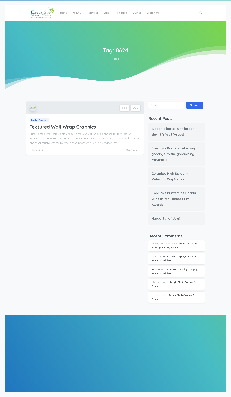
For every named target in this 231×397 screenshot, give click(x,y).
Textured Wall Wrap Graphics (63, 127)
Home (115, 58)
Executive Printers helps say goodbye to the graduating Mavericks (173, 154)
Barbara (156, 269)
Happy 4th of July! (166, 218)
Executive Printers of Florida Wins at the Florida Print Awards (174, 199)
